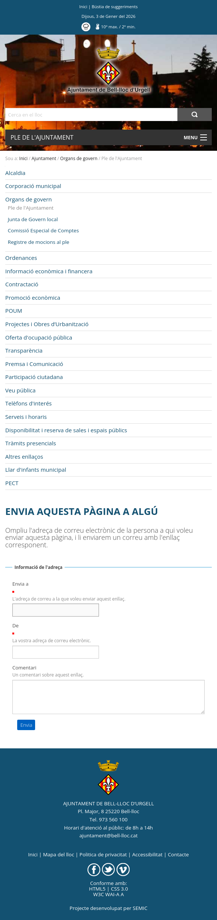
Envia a (20, 583)
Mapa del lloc (58, 854)
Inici (83, 6)
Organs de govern (78, 158)
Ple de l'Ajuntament (41, 137)
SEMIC (140, 908)
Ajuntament (44, 158)
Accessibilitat (147, 854)
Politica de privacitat (103, 854)
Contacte (178, 854)
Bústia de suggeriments (115, 6)
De (15, 625)
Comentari (24, 667)
